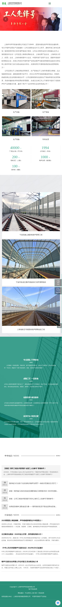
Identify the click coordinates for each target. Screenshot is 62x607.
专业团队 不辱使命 (31, 360)
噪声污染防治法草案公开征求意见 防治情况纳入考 (20, 561)
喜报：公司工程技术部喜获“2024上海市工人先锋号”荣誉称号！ (32, 499)
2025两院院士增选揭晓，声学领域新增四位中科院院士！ (22, 520)
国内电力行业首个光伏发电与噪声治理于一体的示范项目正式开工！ (33, 483)
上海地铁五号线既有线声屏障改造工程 (31, 329)
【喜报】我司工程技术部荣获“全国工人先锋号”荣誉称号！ (25, 468)
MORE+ (58, 456)
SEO (35, 593)
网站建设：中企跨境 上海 (26, 593)
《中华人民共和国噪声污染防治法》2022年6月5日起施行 (22, 548)
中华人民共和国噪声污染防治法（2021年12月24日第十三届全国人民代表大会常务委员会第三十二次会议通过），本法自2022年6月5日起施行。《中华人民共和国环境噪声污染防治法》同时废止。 (30, 554)
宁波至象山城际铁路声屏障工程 (31, 235)
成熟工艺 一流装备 (31, 379)
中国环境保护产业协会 (39, 596)
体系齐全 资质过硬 (31, 416)
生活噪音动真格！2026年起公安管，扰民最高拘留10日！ (22, 534)
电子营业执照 (33, 589)
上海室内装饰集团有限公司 (21, 596)
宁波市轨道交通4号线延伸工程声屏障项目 (31, 282)
